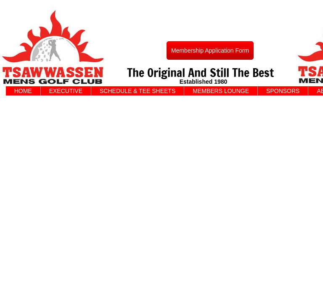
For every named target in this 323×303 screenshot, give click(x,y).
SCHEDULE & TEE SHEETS (137, 91)
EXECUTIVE (65, 91)
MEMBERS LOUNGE (221, 91)
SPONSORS (282, 91)
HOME (23, 91)
